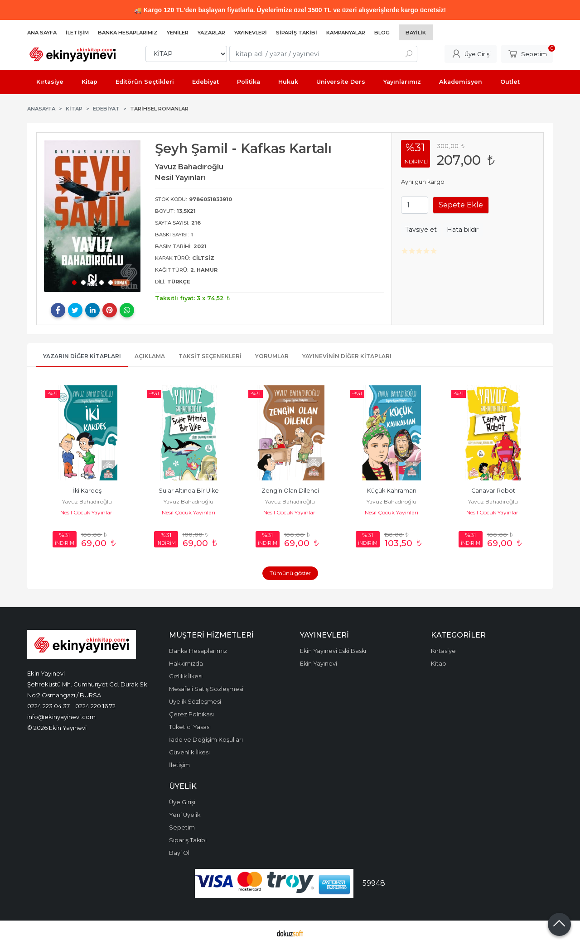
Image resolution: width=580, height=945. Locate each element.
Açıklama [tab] (150, 356)
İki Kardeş (87, 490)
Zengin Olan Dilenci (290, 490)
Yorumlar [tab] (272, 356)
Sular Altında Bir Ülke (189, 490)
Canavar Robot (493, 490)
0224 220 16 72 (95, 706)
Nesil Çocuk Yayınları (87, 512)
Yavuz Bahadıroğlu (87, 501)
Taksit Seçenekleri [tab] (210, 356)
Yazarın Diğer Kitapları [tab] (82, 356)
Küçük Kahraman (391, 490)
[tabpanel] (92, 216)
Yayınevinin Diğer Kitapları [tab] (347, 356)
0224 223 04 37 (48, 706)
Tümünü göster (290, 573)
